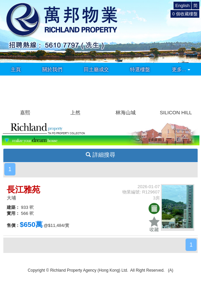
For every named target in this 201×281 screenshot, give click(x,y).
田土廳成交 (96, 69)
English (182, 5)
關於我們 (52, 69)
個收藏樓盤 (185, 13)
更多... (181, 69)
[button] (193, 92)
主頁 (16, 69)
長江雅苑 (23, 189)
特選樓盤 (140, 69)
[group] (25, 96)
